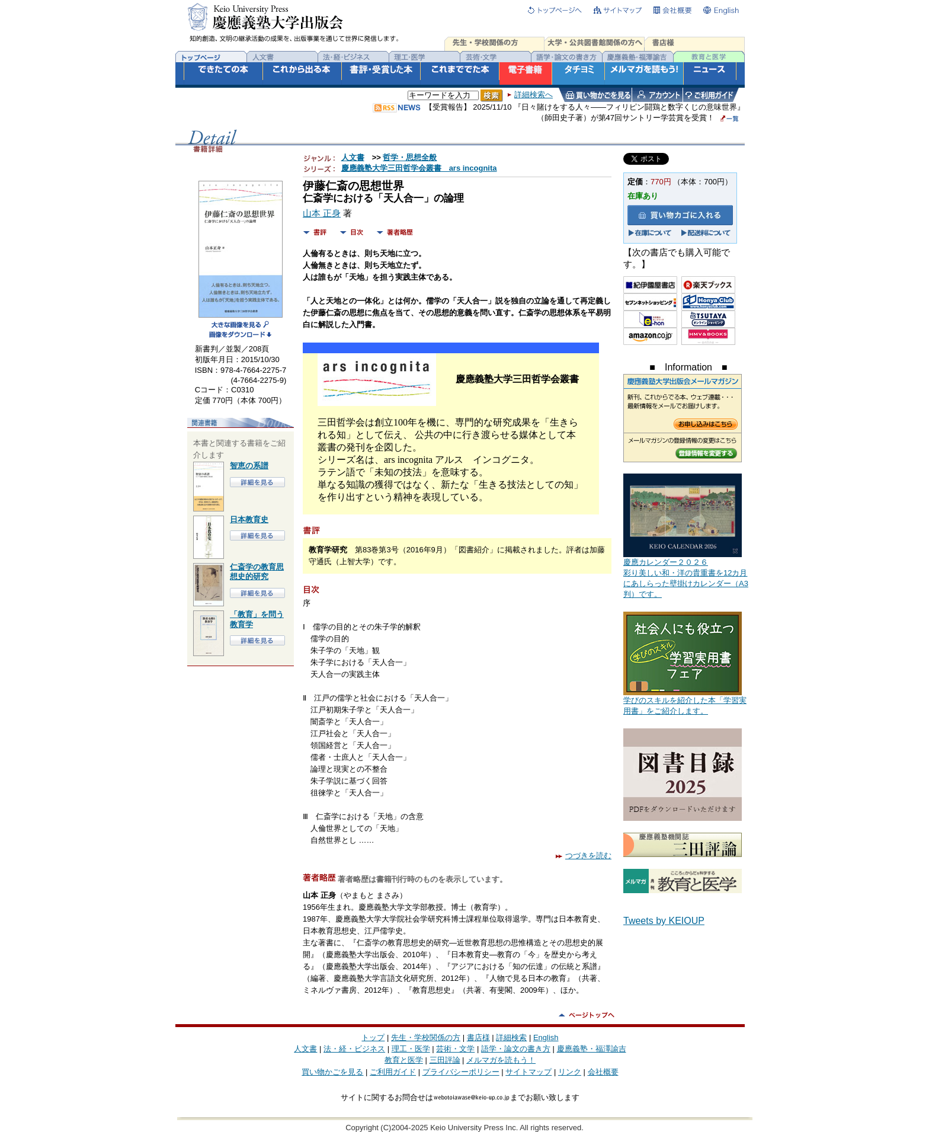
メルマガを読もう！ (501, 1060)
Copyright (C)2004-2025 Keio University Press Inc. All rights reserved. (464, 1127)
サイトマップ (528, 1071)
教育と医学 (404, 1060)
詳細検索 (511, 1037)
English (546, 1037)
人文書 (352, 157)
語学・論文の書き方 (515, 1048)
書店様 (478, 1037)
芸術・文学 (455, 1048)
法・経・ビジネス (354, 1048)
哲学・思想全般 (410, 157)
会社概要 (603, 1071)
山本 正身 (322, 213)
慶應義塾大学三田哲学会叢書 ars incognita (419, 168)
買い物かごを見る (332, 1071)
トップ (373, 1037)
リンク (569, 1071)
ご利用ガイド (393, 1071)
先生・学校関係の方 (425, 1037)
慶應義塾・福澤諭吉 (591, 1048)
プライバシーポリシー (460, 1071)
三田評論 (445, 1060)
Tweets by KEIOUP (663, 921)
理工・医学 (411, 1048)
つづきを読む (583, 855)
